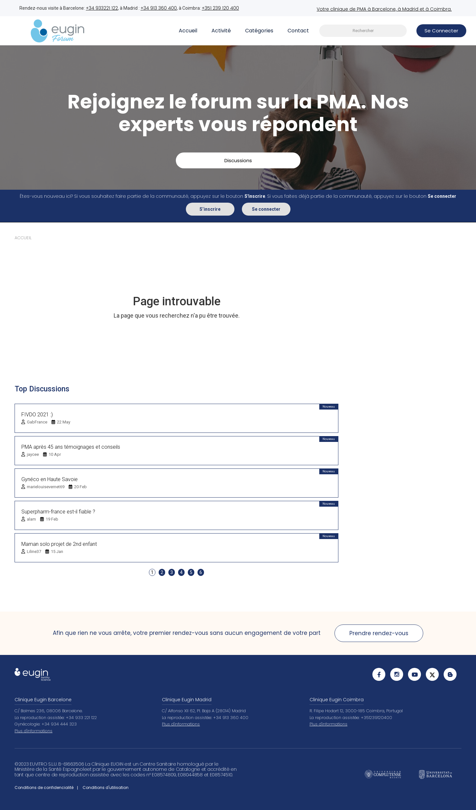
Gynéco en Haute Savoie (49, 479)
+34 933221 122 (102, 8)
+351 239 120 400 (220, 8)
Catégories (259, 30)
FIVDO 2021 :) (37, 414)
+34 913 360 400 (159, 8)
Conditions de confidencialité (44, 787)
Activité (221, 30)
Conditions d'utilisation (106, 787)
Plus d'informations (33, 731)
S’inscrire (210, 209)
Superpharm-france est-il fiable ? (58, 512)
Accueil (188, 30)
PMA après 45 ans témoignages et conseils (70, 447)
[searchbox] (363, 31)
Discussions (238, 160)
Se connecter (266, 209)
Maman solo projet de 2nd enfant (59, 544)
